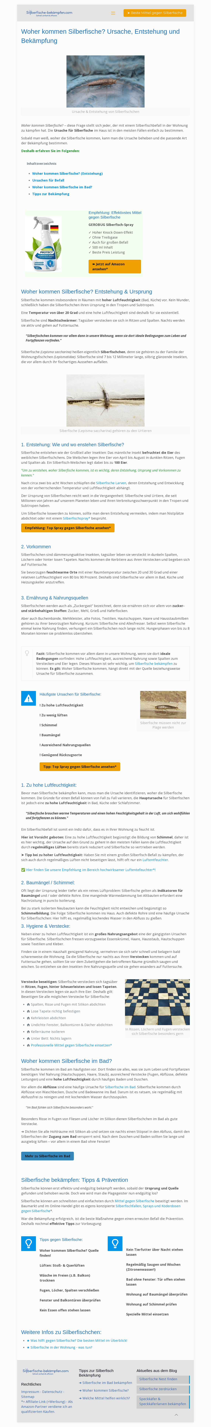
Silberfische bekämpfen (154, 663)
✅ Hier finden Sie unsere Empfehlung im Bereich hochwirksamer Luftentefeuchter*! (88, 870)
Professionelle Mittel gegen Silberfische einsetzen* (71, 1045)
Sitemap (27, 1396)
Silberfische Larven (111, 483)
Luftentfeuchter (155, 860)
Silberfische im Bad (120, 1087)
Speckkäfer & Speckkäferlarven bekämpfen (162, 1401)
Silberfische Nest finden (158, 1379)
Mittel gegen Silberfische (135, 1201)
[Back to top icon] (176, 1415)
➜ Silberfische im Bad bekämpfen (105, 1382)
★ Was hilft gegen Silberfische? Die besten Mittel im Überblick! (77, 1340)
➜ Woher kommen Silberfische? (104, 1390)
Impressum (30, 1391)
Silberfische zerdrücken (158, 1389)
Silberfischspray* (76, 518)
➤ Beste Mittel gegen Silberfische (154, 13)
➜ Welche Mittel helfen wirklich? (104, 1398)
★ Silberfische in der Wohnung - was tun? (59, 1347)
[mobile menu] (113, 13)
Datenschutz (52, 1391)
